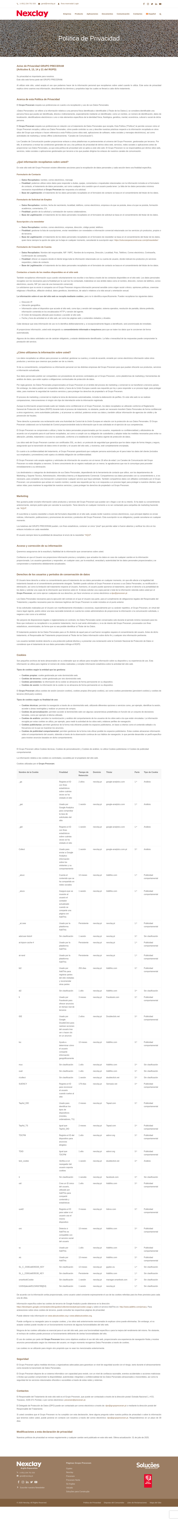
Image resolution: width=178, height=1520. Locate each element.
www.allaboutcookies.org (81, 1316)
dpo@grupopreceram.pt (115, 1406)
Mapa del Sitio (155, 1516)
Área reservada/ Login (70, 4)
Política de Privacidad (92, 1516)
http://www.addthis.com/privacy (133, 1307)
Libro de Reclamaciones (137, 1516)
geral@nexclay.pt (48, 4)
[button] (160, 14)
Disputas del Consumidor (114, 1516)
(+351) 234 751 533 (28, 4)
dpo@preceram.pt (119, 593)
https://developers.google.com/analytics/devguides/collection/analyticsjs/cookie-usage (54, 1307)
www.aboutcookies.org (58, 1316)
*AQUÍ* (23, 508)
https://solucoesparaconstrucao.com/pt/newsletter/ (136, 240)
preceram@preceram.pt (74, 1400)
